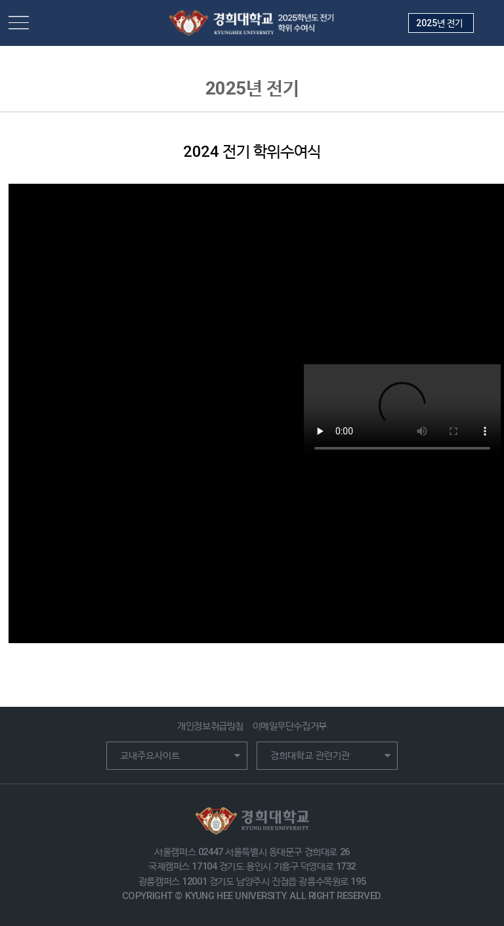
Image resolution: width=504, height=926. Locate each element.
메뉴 (19, 23)
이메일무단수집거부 (290, 726)
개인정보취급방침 (210, 726)
